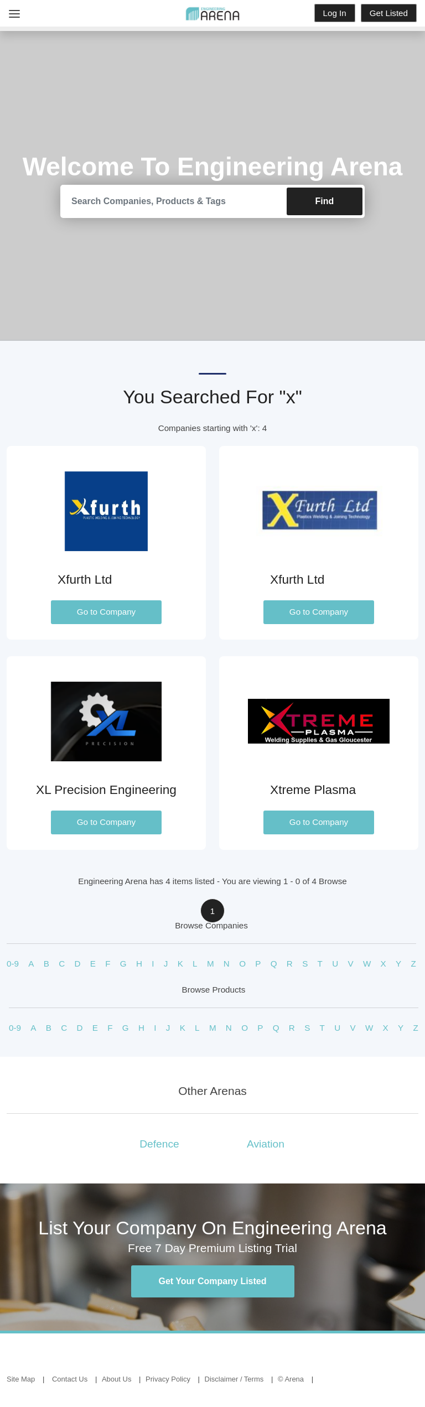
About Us (116, 1379)
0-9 (13, 963)
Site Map (21, 1379)
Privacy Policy (168, 1379)
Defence (159, 1144)
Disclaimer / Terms (234, 1379)
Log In (334, 13)
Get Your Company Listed (213, 1281)
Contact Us (69, 1379)
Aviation (265, 1144)
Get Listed (389, 13)
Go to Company (106, 611)
